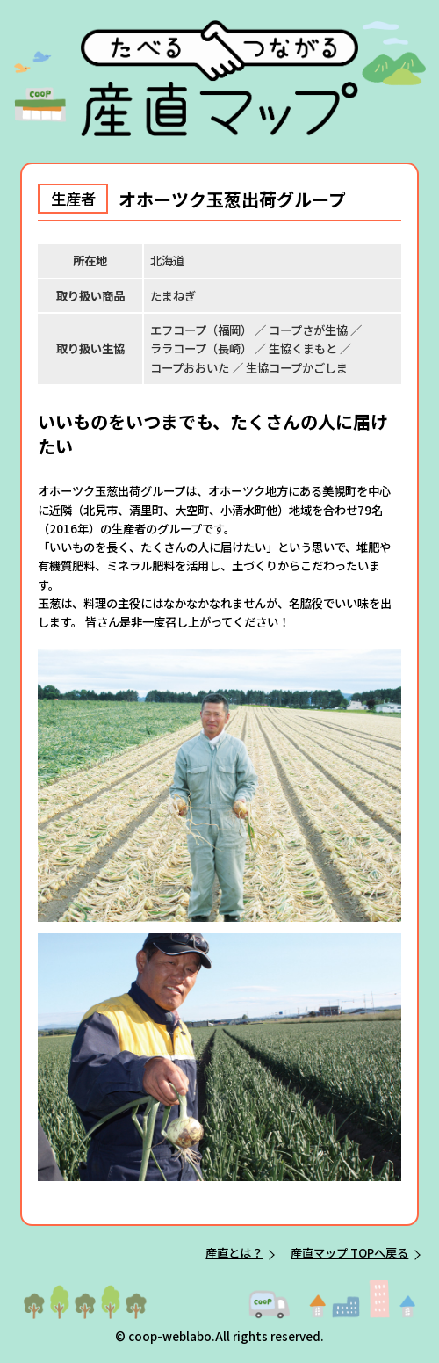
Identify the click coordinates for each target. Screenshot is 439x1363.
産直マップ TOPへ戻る (349, 1252)
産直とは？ (234, 1252)
